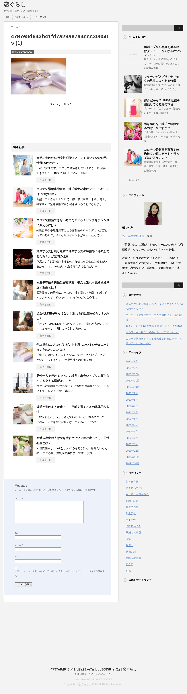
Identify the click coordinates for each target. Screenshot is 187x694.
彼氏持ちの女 (133, 526)
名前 (18, 533)
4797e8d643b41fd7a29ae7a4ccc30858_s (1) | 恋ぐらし (93, 669)
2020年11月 (132, 380)
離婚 (128, 570)
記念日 (129, 564)
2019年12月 (132, 450)
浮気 (128, 538)
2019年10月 (132, 463)
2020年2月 (132, 437)
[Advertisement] (61, 122)
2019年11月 (132, 457)
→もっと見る (133, 180)
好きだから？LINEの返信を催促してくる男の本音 (154, 326)
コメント (19, 498)
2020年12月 (132, 374)
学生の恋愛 (132, 507)
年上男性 (131, 513)
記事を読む (45, 180)
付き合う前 (132, 481)
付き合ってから (135, 488)
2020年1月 (132, 444)
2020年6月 (132, 412)
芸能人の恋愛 (133, 558)
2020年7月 (132, 406)
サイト (18, 557)
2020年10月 (132, 386)
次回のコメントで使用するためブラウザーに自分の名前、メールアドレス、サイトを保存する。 (59, 574)
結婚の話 (131, 551)
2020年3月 (132, 431)
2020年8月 (132, 399)
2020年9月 (132, 393)
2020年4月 (132, 425)
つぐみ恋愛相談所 (133, 236)
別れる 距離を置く (137, 494)
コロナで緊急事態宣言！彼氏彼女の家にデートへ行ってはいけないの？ (161, 153)
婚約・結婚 (132, 500)
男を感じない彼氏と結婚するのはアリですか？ (152, 332)
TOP (8, 16)
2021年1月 (132, 367)
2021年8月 (132, 361)
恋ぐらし (15, 4)
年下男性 (131, 519)
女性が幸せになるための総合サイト (93, 674)
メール (19, 545)
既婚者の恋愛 (133, 532)
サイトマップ (39, 17)
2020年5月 (132, 418)
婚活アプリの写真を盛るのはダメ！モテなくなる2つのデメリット (162, 51)
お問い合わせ (21, 17)
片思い (129, 545)
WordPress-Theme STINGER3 (93, 679)
